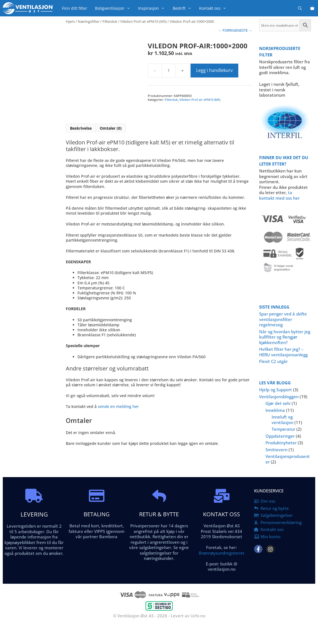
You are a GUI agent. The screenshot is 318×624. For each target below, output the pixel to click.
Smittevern (276, 449)
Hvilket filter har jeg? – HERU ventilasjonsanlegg (283, 351)
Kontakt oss (214, 8)
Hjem (70, 21)
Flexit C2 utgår (273, 361)
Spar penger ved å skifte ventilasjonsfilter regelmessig (283, 319)
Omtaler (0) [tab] (111, 128)
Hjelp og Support (275, 389)
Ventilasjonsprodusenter (288, 459)
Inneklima (275, 410)
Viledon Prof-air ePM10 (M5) (143, 21)
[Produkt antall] (169, 70)
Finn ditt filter (74, 8)
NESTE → (244, 30)
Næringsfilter (88, 21)
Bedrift (184, 8)
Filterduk (109, 21)
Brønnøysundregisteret (221, 553)
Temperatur (283, 429)
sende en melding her (118, 406)
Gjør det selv (278, 403)
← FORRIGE (227, 30)
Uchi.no (198, 615)
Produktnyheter (281, 442)
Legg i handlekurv (214, 70)
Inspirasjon (153, 8)
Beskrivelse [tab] (81, 128)
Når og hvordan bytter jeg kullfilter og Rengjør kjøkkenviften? (284, 337)
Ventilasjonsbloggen (279, 396)
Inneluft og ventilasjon (282, 419)
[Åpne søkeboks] (300, 8)
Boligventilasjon (114, 8)
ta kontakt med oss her (279, 195)
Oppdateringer (280, 436)
